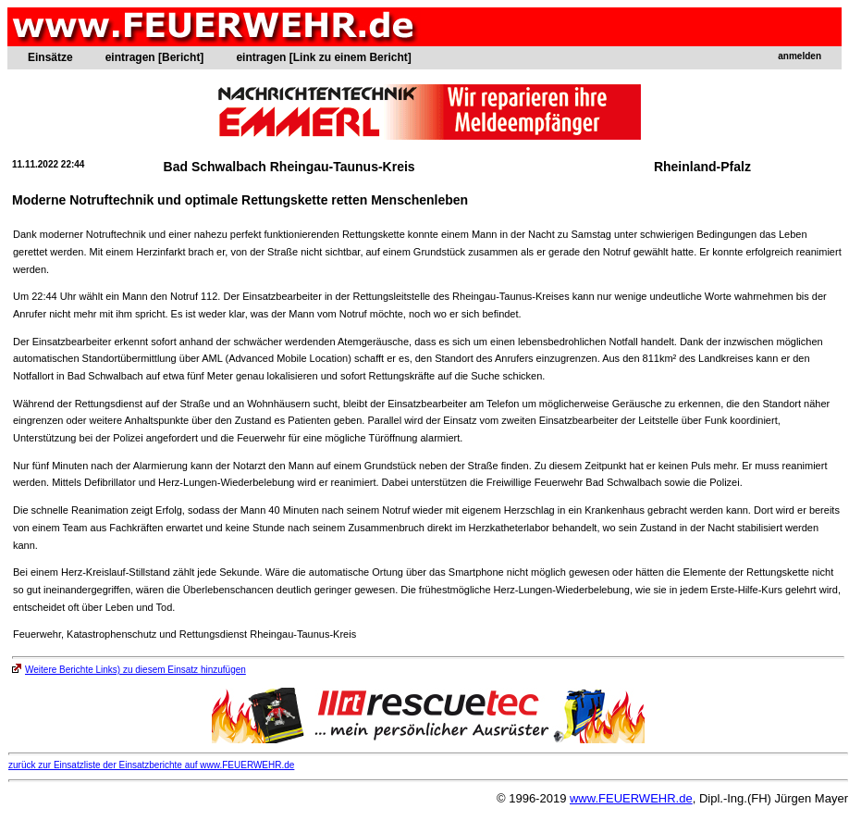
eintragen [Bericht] (154, 57)
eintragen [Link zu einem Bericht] (323, 57)
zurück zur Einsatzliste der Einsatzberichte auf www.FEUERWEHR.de (151, 765)
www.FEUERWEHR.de (631, 798)
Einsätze (50, 57)
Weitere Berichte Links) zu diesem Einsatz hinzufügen (129, 670)
